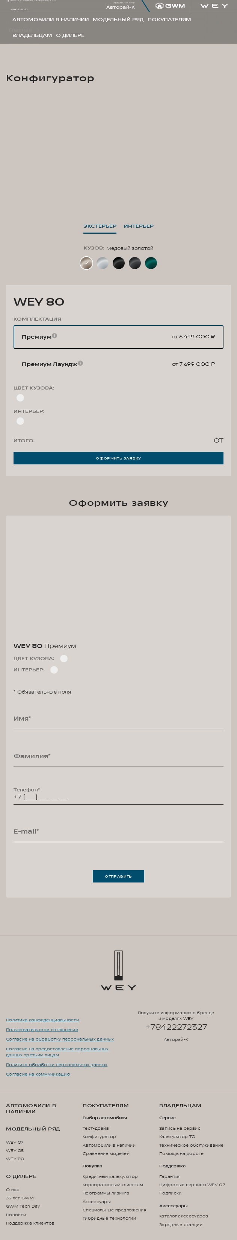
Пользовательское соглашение (42, 1029)
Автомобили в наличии (31, 1109)
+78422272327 (19, 9)
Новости (16, 1215)
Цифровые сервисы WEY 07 (192, 1184)
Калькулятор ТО (177, 1136)
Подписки (170, 1193)
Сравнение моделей (106, 1153)
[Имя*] (118, 718)
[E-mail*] (118, 831)
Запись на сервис (180, 1128)
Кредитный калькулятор (110, 1176)
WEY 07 (15, 1142)
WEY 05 (15, 1150)
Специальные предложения (114, 1210)
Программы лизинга (106, 1193)
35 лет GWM (20, 1198)
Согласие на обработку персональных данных (60, 1039)
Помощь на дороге (181, 1153)
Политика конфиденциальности (42, 1020)
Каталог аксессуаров (183, 1216)
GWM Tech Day (23, 1206)
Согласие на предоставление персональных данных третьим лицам (57, 1052)
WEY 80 (15, 1158)
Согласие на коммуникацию (38, 1074)
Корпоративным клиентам (113, 1184)
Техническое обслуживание (191, 1145)
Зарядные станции (180, 1224)
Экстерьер (99, 226)
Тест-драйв (96, 1128)
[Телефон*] (118, 794)
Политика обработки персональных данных (56, 1064)
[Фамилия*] (118, 756)
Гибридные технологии (109, 1218)
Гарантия (170, 1176)
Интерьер (139, 226)
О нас (12, 1189)
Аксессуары (97, 1201)
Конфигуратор (99, 1136)
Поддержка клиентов (30, 1223)
